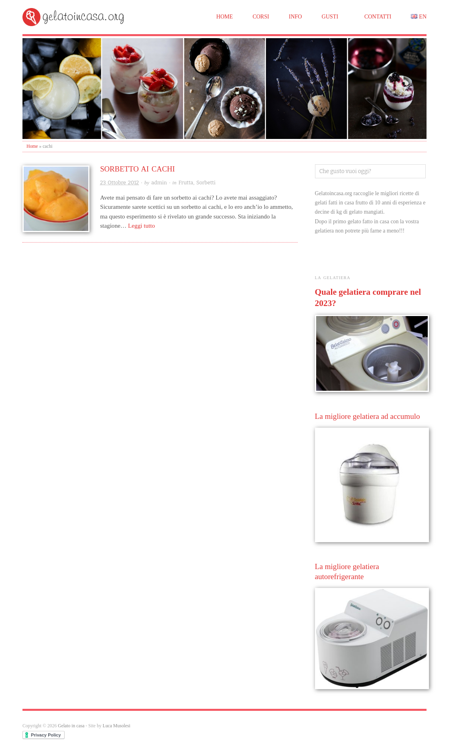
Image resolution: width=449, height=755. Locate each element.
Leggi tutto (141, 225)
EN (423, 17)
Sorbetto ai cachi (137, 169)
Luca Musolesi (116, 725)
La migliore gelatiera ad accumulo (367, 416)
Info (295, 17)
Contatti (377, 17)
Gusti (330, 17)
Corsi (260, 17)
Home (224, 17)
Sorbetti (205, 183)
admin (159, 183)
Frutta (186, 183)
